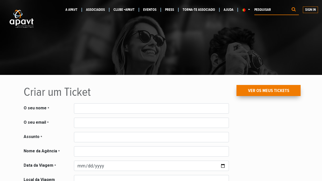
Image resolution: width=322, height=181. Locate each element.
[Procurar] (294, 10)
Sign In (310, 10)
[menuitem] (72, 10)
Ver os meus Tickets (268, 91)
